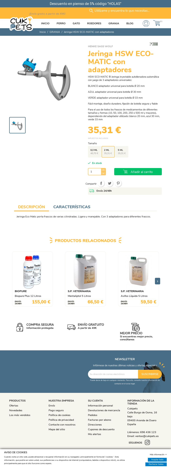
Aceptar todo (157, 459)
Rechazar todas (156, 464)
